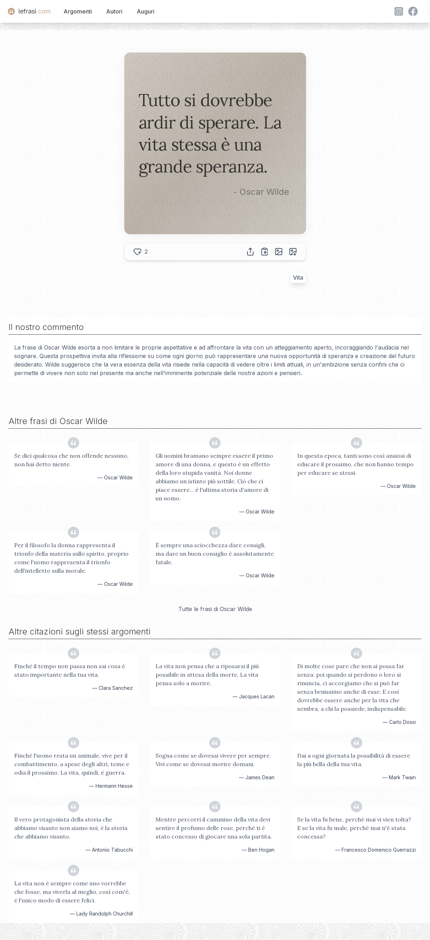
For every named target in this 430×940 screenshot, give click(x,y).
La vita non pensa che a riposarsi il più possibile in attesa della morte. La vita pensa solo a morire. (207, 675)
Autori (114, 11)
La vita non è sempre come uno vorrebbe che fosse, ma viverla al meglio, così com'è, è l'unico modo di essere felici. (72, 892)
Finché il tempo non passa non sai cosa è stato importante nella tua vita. (69, 670)
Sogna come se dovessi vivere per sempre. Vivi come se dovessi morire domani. (213, 760)
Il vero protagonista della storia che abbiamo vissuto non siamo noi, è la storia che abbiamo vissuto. (70, 828)
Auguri (145, 11)
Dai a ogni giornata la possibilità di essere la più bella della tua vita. (353, 760)
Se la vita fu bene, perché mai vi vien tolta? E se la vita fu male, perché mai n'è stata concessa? (354, 828)
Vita (298, 277)
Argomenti (78, 11)
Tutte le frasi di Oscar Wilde (215, 608)
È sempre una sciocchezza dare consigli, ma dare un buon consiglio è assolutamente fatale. (215, 554)
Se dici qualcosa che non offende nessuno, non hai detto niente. (71, 460)
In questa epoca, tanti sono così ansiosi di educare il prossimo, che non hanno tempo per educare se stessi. (355, 464)
